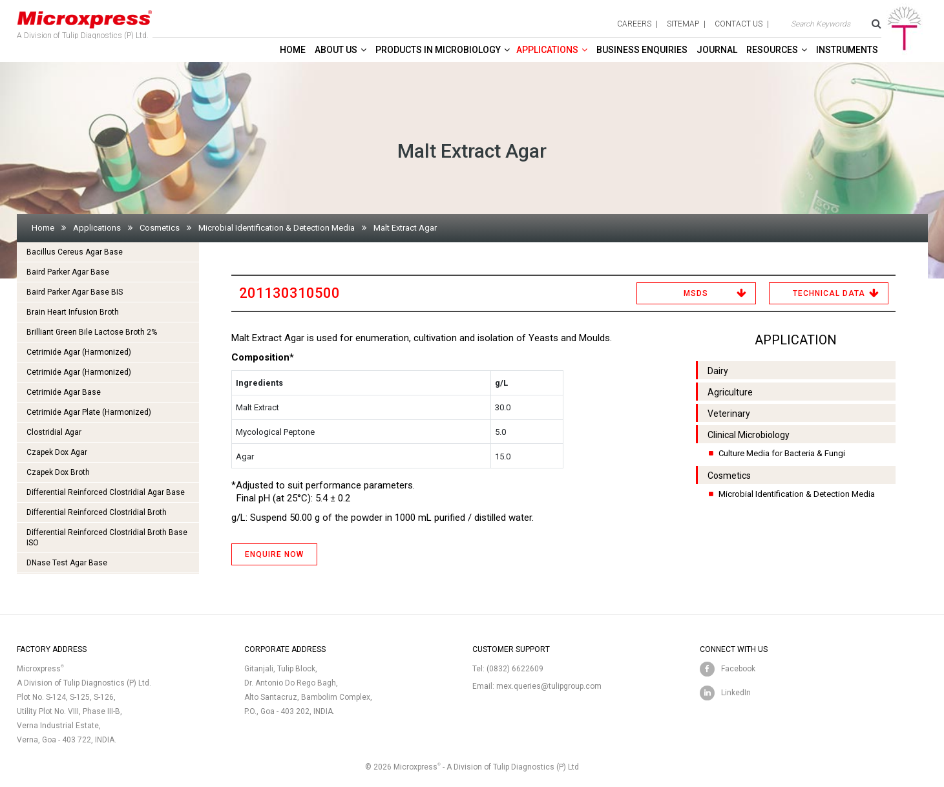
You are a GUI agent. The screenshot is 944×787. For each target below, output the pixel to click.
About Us (336, 50)
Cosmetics (160, 228)
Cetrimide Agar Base (63, 392)
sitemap (683, 23)
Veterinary (729, 413)
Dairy (718, 371)
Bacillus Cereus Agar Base (74, 252)
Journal (717, 50)
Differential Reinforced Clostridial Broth (96, 512)
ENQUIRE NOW (274, 554)
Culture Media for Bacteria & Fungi (781, 453)
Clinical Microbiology (749, 435)
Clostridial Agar (53, 432)
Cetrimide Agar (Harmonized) (78, 352)
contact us (738, 23)
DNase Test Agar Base (66, 562)
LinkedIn (736, 693)
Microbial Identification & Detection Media (276, 228)
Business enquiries (641, 50)
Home (293, 50)
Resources (772, 50)
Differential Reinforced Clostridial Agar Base (105, 492)
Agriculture (730, 392)
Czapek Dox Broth (58, 472)
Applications (547, 50)
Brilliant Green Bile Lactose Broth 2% (91, 332)
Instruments (847, 50)
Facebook (738, 669)
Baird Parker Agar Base (67, 272)
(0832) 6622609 (515, 668)
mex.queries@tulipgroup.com (549, 686)
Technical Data (829, 293)
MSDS (696, 293)
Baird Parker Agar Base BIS (74, 292)
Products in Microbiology (438, 50)
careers (634, 23)
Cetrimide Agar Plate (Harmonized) (88, 412)
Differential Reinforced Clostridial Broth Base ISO (106, 537)
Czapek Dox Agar (56, 452)
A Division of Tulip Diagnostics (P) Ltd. (84, 22)
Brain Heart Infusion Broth (72, 312)
